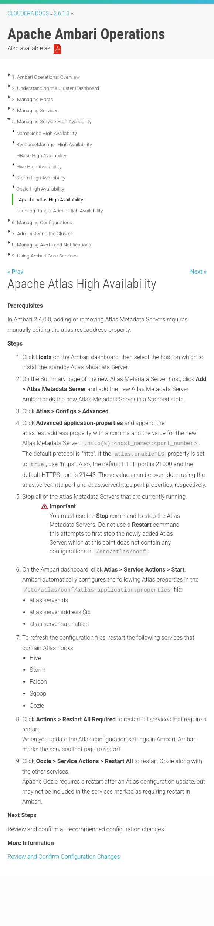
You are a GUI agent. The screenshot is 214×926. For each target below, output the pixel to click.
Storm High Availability (40, 178)
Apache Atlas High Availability (51, 199)
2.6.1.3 (61, 13)
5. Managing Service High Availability (52, 121)
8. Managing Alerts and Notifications (51, 245)
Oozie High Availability (40, 189)
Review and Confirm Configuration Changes (63, 856)
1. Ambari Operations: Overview (46, 77)
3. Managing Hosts (32, 99)
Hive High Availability (38, 166)
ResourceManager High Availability (54, 144)
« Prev (15, 271)
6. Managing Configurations (42, 222)
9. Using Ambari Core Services (45, 256)
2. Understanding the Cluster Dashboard (55, 88)
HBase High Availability (41, 155)
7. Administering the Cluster (42, 233)
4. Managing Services (35, 110)
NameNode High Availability (46, 133)
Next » (198, 271)
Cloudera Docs (28, 13)
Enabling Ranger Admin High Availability (59, 210)
